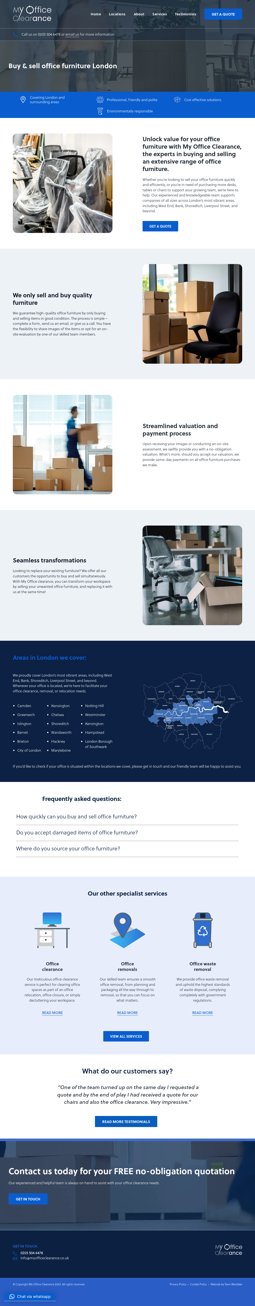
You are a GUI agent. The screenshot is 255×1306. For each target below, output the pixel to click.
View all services (126, 1036)
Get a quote (223, 14)
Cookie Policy (198, 1284)
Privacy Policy (178, 1284)
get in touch (28, 1198)
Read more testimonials (126, 1121)
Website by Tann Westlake (226, 1284)
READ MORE (52, 1012)
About (139, 14)
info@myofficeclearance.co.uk (44, 1258)
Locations (117, 14)
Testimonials (185, 14)
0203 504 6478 (31, 1252)
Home (96, 14)
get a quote (160, 226)
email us (72, 34)
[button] (30, 1296)
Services (159, 14)
